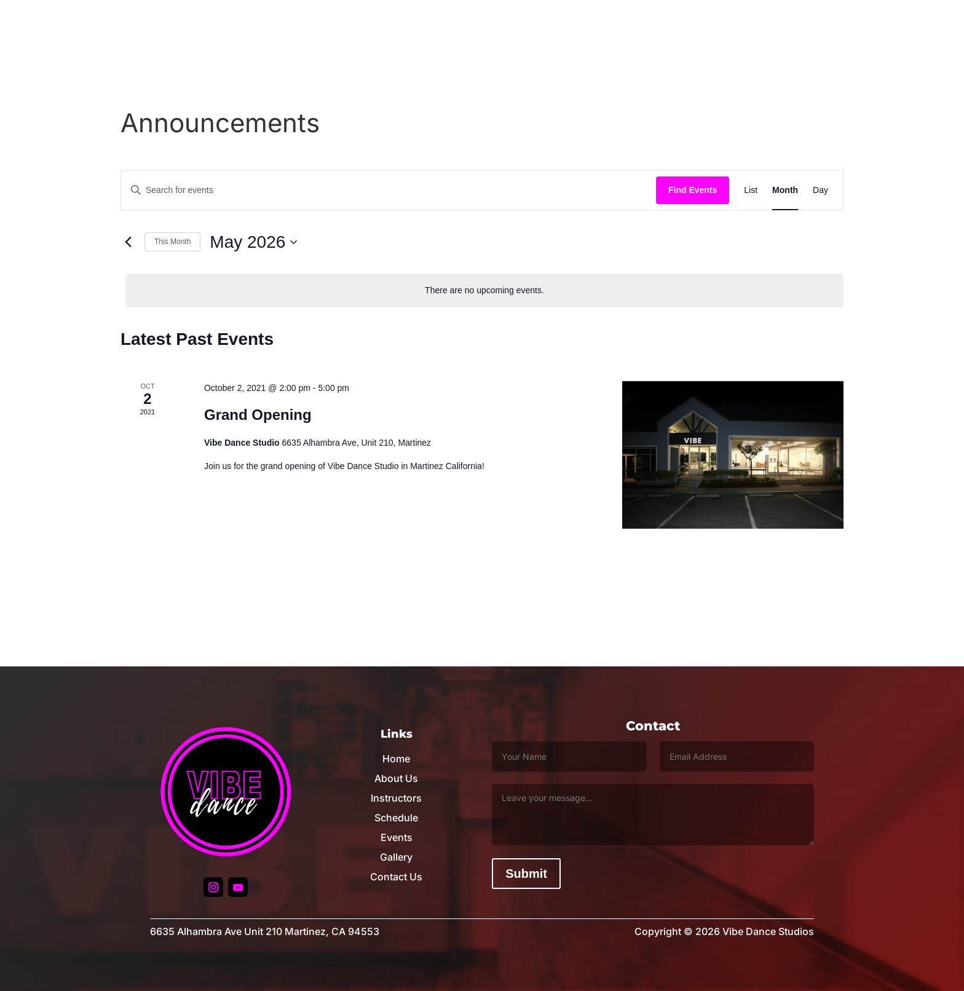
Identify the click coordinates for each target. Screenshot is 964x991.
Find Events (692, 190)
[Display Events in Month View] (785, 190)
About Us (396, 778)
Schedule (396, 817)
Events (397, 837)
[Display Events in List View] (750, 190)
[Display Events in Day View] (820, 190)
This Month (172, 241)
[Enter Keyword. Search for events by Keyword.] (388, 190)
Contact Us (396, 877)
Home (396, 758)
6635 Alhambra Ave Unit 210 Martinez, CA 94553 (264, 931)
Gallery (396, 857)
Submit (526, 873)
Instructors (396, 798)
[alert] (484, 290)
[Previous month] (127, 242)
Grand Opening (258, 414)
